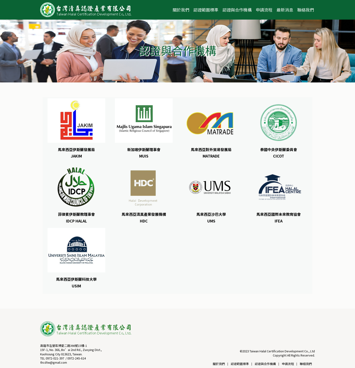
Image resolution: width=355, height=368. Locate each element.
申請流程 (264, 10)
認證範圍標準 (205, 10)
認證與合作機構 (237, 10)
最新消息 (285, 10)
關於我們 (181, 10)
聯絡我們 (305, 10)
